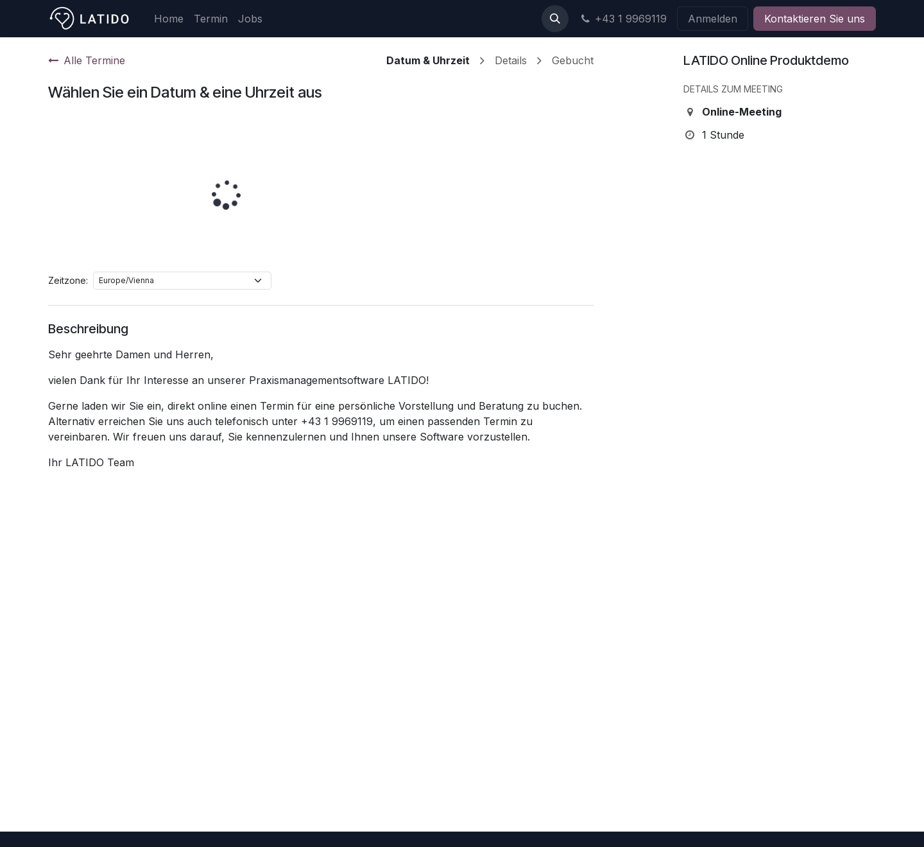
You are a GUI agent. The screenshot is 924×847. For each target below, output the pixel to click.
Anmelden (712, 18)
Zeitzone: (68, 280)
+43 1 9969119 (623, 18)
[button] (555, 18)
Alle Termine (86, 60)
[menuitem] (169, 18)
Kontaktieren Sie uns (814, 18)
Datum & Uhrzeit (428, 60)
